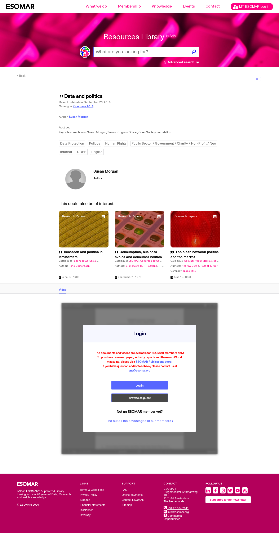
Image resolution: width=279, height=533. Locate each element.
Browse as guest (139, 398)
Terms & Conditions (92, 489)
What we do (96, 6)
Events (189, 6)
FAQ (124, 489)
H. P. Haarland (148, 266)
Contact (212, 6)
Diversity (85, 514)
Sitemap (127, 504)
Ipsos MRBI (190, 271)
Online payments (132, 494)
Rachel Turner (209, 266)
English (96, 152)
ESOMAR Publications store (154, 362)
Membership (129, 6)
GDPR (81, 152)
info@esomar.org (176, 512)
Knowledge (162, 6)
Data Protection (72, 143)
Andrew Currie (190, 266)
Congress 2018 (83, 106)
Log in (139, 385)
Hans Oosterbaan (79, 266)
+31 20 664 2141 (176, 508)
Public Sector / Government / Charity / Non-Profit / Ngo (174, 143)
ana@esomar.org (139, 370)
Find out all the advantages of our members (139, 421)
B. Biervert (132, 266)
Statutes (85, 499)
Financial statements (92, 504)
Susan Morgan (78, 117)
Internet (66, 152)
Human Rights (116, 143)
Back (21, 76)
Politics (94, 143)
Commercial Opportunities (173, 517)
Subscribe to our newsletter (228, 499)
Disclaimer (86, 509)
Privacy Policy (88, 494)
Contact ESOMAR (133, 499)
